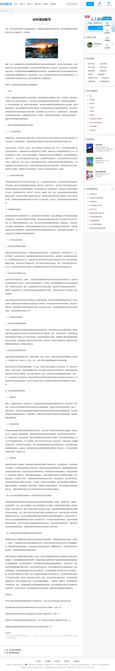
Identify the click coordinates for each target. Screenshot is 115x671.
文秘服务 (107, 24)
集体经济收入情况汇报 (96, 213)
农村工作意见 (103, 63)
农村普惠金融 (100, 74)
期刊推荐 (107, 31)
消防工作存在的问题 (96, 198)
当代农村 (98, 145)
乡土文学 (93, 209)
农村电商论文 (103, 71)
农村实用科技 (100, 172)
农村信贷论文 (105, 78)
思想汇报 (93, 201)
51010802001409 (39, 664)
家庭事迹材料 (94, 220)
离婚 (91, 100)
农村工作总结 (91, 67)
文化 (91, 107)
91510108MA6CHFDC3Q (83, 664)
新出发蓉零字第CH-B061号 (62, 664)
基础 (29, 71)
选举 (91, 115)
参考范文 (57, 661)
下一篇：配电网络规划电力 (12, 653)
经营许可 (67, 661)
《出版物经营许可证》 (37, 667)
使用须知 (76, 661)
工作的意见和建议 (95, 224)
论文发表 (107, 46)
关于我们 (38, 661)
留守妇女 (93, 194)
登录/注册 (99, 5)
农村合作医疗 (91, 71)
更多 (112, 189)
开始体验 (100, 28)
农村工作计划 (103, 67)
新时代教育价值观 (104, 81)
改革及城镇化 (95, 122)
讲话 (91, 103)
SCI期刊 (45, 4)
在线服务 (107, 18)
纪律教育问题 (91, 81)
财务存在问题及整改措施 (97, 228)
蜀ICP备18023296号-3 (18, 664)
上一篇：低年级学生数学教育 (12, 650)
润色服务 (107, 39)
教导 (32, 71)
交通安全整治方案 (95, 216)
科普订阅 (38, 4)
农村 (19, 64)
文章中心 (22, 4)
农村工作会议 (91, 63)
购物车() (108, 5)
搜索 (90, 4)
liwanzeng (97, 44)
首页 (15, 4)
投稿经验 (53, 4)
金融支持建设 (95, 118)
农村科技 (98, 158)
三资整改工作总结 (95, 205)
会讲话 (92, 130)
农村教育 (90, 74)
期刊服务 (48, 661)
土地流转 (93, 126)
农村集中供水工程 (92, 78)
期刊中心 (30, 4)
